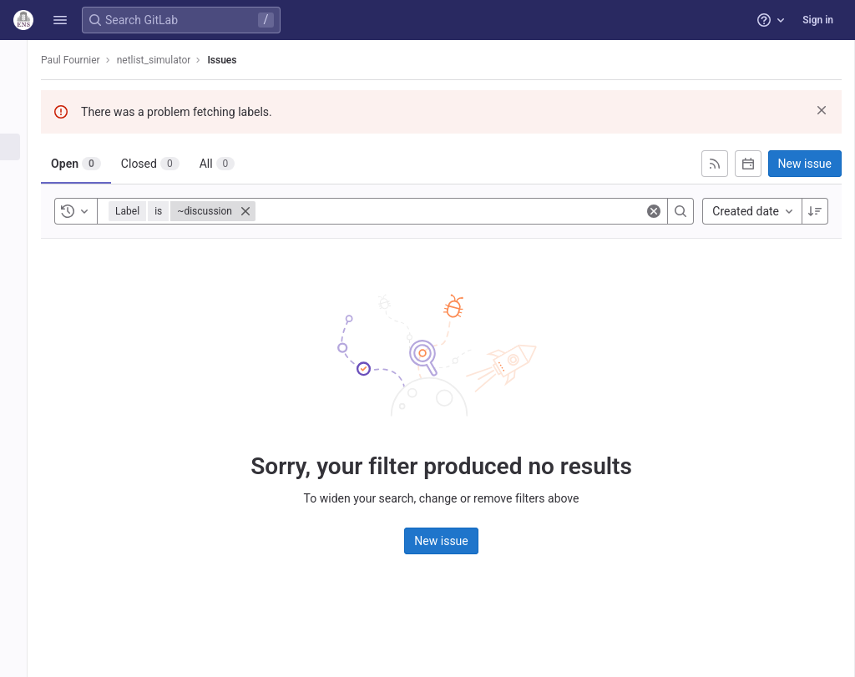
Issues (240, 60)
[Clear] (654, 211)
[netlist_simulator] (23, 58)
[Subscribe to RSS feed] (714, 163)
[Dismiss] (822, 110)
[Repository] (23, 119)
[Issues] (23, 147)
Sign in (817, 20)
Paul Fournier (89, 60)
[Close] (265, 211)
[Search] (680, 211)
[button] (60, 20)
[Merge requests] (23, 174)
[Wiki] (23, 229)
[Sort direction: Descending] (815, 211)
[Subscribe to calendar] (748, 163)
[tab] (95, 164)
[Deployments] (23, 202)
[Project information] (23, 91)
